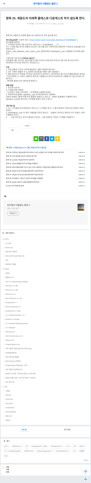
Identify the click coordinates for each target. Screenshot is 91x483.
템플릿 (82, 451)
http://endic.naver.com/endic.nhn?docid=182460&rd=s (54, 40)
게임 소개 (8, 416)
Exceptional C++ (11, 303)
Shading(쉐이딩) (10, 353)
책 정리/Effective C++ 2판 (43, 24)
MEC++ (83, 446)
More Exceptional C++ (13, 307)
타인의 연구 (9, 404)
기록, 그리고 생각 (13, 208)
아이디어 (8, 395)
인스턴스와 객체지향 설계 (15, 186)
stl (75, 446)
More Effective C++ (63, 451)
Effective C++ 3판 (11, 290)
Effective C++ (17, 446)
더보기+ (86, 460)
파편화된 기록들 (10, 264)
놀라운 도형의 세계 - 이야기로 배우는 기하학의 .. (21, 378)
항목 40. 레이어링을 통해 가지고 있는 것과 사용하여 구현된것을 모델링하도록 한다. (34, 167)
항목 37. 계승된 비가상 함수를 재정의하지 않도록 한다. (25, 175)
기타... (6, 387)
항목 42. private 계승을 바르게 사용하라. (20, 160)
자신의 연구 (9, 399)
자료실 (7, 420)
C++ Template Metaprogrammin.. (17, 323)
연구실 (6, 239)
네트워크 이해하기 (11, 252)
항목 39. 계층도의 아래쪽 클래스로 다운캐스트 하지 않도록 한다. (45, 18)
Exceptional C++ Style (13, 311)
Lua (6, 456)
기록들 (7, 391)
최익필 (31, 24)
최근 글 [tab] (24, 430)
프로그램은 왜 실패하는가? (14, 369)
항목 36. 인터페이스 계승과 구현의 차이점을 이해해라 (24, 178)
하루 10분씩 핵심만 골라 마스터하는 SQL (18, 349)
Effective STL (10, 332)
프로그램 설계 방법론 (12, 357)
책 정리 (9, 148)
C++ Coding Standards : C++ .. (15, 315)
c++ (68, 446)
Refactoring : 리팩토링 (13, 361)
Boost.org (9, 248)
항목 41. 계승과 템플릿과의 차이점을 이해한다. (22, 164)
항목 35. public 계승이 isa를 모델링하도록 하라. (23, 182)
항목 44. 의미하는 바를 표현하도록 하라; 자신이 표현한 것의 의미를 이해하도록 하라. (35, 153)
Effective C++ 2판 (22, 148)
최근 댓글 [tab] (67, 430)
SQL (6, 260)
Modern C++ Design (12, 319)
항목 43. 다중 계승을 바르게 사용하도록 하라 (21, 156)
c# (75, 451)
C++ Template (10, 328)
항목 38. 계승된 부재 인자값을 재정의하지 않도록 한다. (25, 171)
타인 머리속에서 (10, 412)
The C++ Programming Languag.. (16, 282)
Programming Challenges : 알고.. (16, 365)
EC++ (7, 446)
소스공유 (8, 243)
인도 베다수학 (9, 382)
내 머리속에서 (9, 408)
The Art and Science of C (14, 336)
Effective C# (9, 340)
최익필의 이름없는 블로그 (45, 4)
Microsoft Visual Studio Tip (14, 256)
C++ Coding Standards (12, 451)
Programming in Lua (12, 344)
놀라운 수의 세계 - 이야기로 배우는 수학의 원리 (20, 374)
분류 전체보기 (10, 233)
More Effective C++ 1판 (13, 298)
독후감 (7, 273)
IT (27, 446)
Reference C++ (10, 294)
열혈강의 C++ (9, 277)
